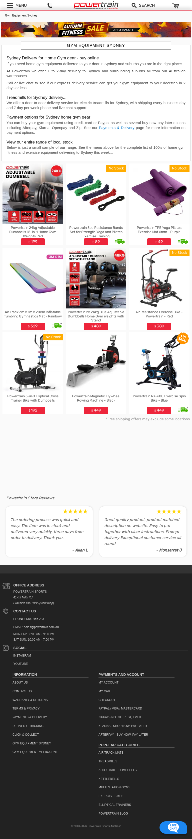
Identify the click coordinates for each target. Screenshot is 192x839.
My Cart (105, 691)
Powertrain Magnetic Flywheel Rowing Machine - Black (96, 398)
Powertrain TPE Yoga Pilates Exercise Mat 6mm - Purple (159, 230)
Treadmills (107, 761)
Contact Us (24, 611)
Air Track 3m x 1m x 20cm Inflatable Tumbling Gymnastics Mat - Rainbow (33, 314)
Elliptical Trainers (114, 805)
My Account (108, 682)
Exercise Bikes (110, 796)
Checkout (106, 700)
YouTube (20, 664)
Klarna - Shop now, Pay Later (122, 726)
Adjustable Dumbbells (117, 770)
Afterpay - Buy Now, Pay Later (123, 734)
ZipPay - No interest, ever (119, 717)
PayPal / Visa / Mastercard (120, 708)
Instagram (22, 655)
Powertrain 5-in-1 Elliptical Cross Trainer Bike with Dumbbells (32, 398)
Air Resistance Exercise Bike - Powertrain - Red (159, 314)
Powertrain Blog (113, 813)
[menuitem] (50, 682)
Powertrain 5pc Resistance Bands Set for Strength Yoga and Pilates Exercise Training (96, 232)
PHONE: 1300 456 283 (28, 619)
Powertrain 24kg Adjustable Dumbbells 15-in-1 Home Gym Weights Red (32, 232)
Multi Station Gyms (114, 787)
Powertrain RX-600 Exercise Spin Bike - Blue (159, 398)
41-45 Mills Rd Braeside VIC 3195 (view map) (33, 600)
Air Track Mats (111, 752)
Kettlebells (108, 779)
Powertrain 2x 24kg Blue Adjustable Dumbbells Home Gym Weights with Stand (96, 316)
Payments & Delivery (116, 128)
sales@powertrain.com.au (41, 627)
